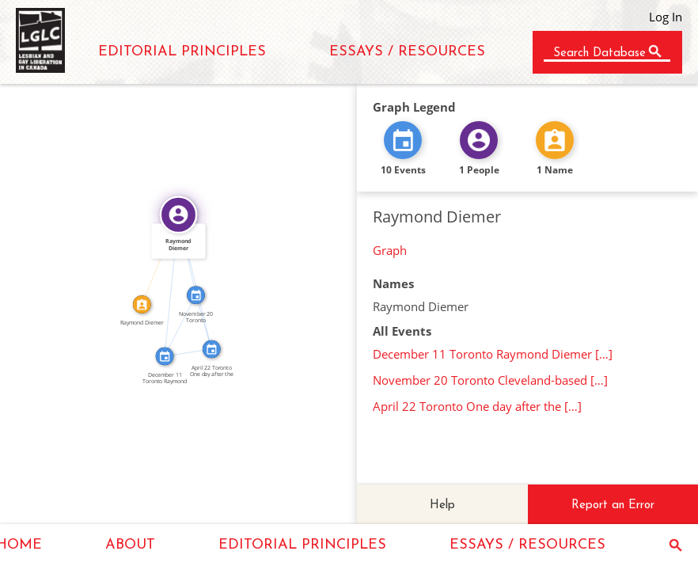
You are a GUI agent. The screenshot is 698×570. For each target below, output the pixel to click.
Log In (665, 17)
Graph (390, 250)
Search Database (599, 53)
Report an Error (612, 505)
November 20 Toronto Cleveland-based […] (490, 380)
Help (442, 505)
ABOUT (130, 545)
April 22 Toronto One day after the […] (477, 406)
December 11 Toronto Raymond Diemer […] (493, 354)
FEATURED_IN (166, 285)
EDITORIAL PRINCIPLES (182, 51)
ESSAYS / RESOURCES (407, 51)
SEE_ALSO (187, 347)
